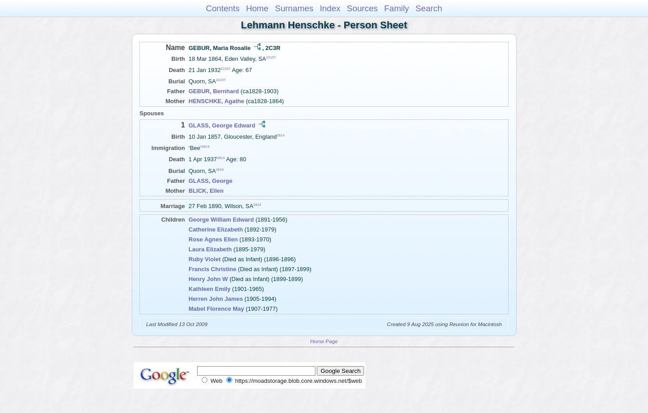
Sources (362, 8)
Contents (222, 8)
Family (396, 8)
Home (257, 8)
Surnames (294, 8)
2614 (280, 135)
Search (428, 8)
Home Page (324, 341)
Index (330, 8)
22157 (271, 57)
